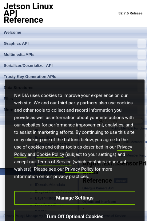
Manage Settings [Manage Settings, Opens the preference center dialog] (74, 208)
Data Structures (75, 87)
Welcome (12, 32)
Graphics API (75, 43)
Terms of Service (54, 172)
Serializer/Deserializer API (75, 65)
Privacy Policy (79, 179)
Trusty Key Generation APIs (75, 76)
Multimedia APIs (75, 54)
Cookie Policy (50, 165)
